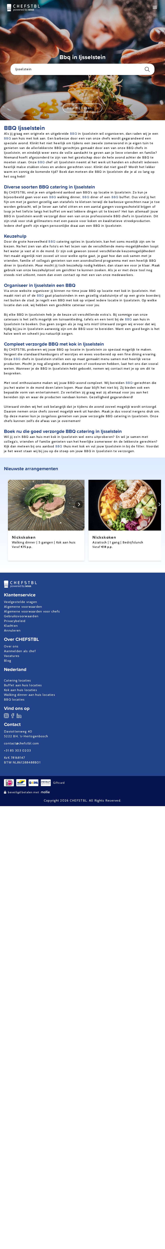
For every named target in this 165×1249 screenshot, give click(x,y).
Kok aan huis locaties (20, 690)
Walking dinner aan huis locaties (29, 695)
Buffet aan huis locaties (23, 685)
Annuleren (12, 630)
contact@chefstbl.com (21, 743)
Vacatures (12, 656)
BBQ (73, 134)
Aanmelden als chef (20, 651)
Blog (7, 660)
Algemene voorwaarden (23, 607)
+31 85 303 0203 (17, 750)
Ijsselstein (82, 69)
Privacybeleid (15, 621)
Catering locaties (17, 680)
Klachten (11, 626)
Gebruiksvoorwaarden (21, 616)
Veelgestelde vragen (20, 602)
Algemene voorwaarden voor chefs (32, 611)
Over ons (11, 646)
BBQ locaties (14, 699)
